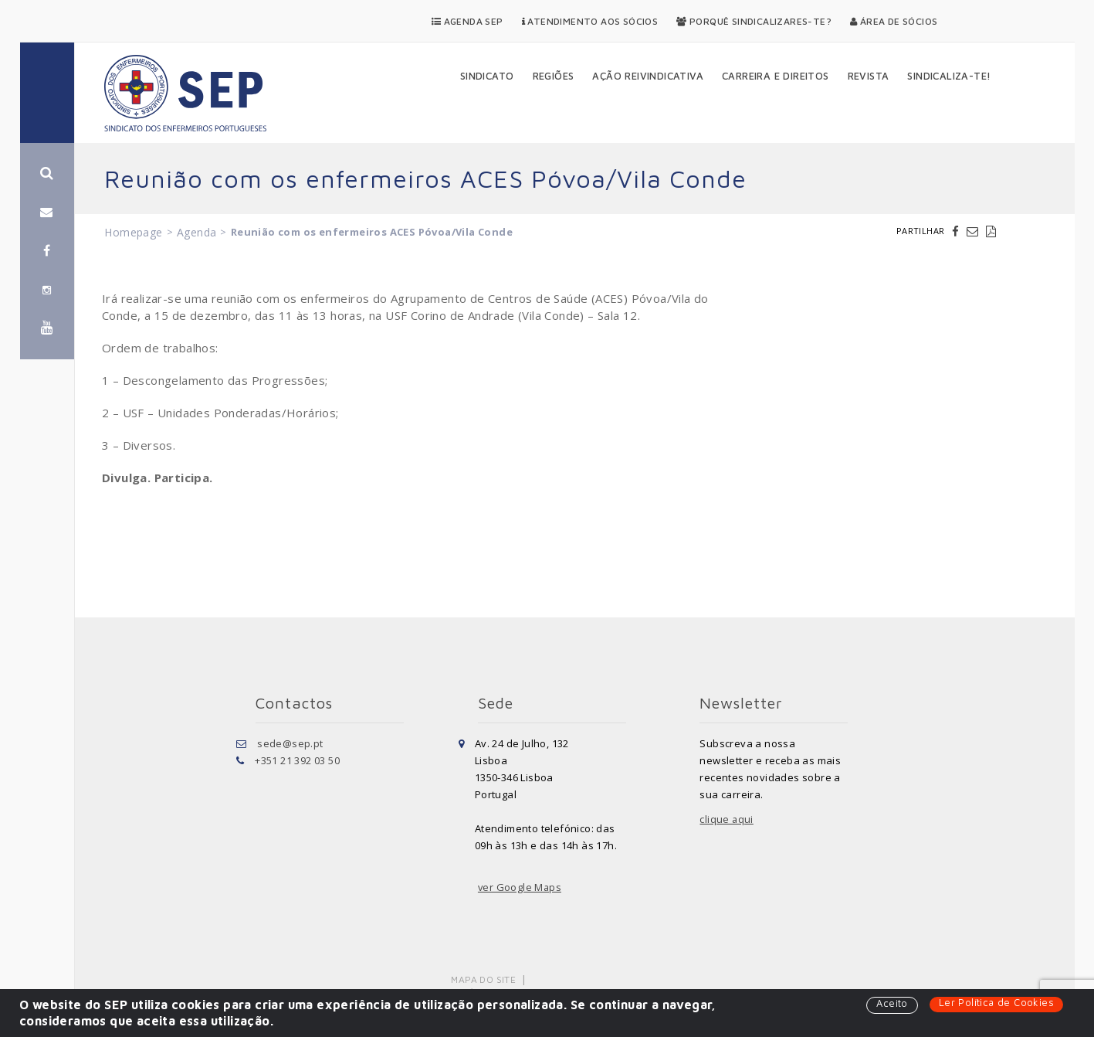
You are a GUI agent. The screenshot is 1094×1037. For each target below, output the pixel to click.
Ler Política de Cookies (996, 1003)
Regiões (553, 76)
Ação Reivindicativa (647, 76)
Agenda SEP (467, 21)
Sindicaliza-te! (949, 76)
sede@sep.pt (290, 743)
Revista (868, 76)
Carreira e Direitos (775, 76)
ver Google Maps (520, 887)
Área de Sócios (893, 21)
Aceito (891, 1004)
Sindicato (487, 76)
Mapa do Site (484, 979)
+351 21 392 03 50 (297, 760)
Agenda (196, 232)
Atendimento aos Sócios (590, 21)
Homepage (133, 232)
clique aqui (726, 819)
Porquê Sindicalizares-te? (754, 21)
